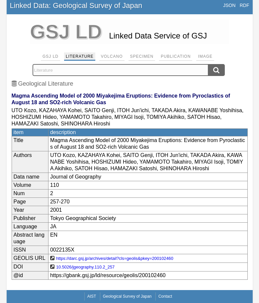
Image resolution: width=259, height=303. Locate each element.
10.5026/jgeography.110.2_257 (85, 267)
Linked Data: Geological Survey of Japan (76, 5)
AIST (91, 296)
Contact (165, 296)
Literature (80, 56)
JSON (229, 5)
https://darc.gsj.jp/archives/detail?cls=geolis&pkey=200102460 (114, 258)
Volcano (112, 56)
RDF (244, 5)
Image (205, 56)
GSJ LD (50, 56)
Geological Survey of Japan (127, 296)
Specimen (142, 56)
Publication (176, 56)
